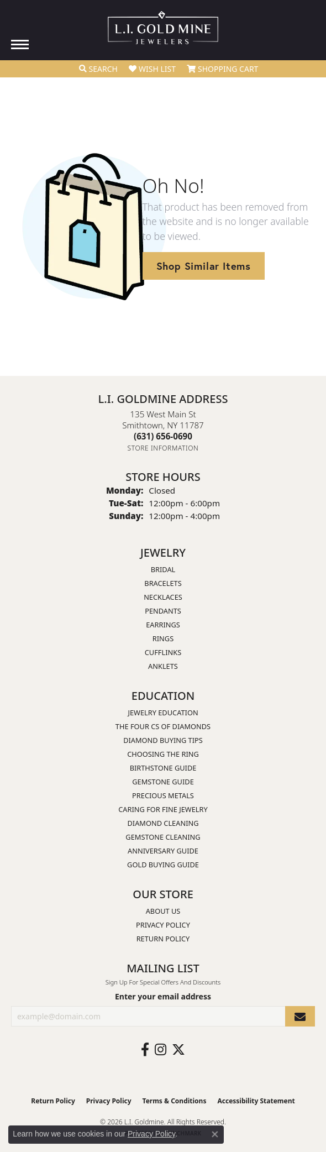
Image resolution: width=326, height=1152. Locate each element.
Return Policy (163, 939)
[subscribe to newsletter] (300, 1016)
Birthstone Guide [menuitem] (163, 768)
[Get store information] (163, 448)
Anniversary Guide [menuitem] (163, 851)
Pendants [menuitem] (163, 611)
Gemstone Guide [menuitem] (163, 782)
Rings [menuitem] (163, 638)
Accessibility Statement (256, 1101)
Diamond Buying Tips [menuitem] (163, 740)
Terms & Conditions (175, 1101)
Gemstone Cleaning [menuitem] (162, 837)
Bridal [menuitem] (163, 569)
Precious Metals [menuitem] (163, 795)
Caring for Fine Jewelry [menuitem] (163, 809)
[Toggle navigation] (20, 44)
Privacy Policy (163, 925)
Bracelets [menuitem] (162, 583)
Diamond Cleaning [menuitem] (162, 823)
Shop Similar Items (203, 266)
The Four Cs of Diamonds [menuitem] (163, 726)
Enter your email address (163, 996)
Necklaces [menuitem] (163, 597)
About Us (163, 911)
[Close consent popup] (215, 1134)
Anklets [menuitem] (163, 666)
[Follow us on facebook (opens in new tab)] (145, 1049)
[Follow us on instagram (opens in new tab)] (160, 1049)
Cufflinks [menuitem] (163, 652)
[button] (98, 69)
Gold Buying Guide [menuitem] (163, 865)
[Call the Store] (163, 436)
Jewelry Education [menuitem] (163, 713)
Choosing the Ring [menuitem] (163, 754)
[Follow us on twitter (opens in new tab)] (178, 1049)
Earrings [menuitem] (163, 625)
